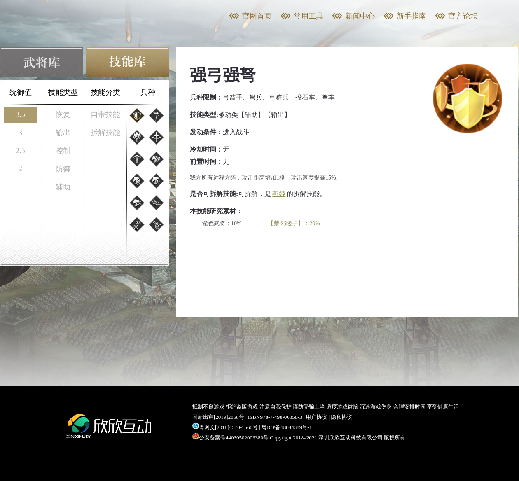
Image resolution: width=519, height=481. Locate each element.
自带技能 (105, 114)
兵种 (147, 92)
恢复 (63, 114)
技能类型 (63, 92)
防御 (63, 169)
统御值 (20, 92)
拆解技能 (105, 132)
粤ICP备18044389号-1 (287, 427)
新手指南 (411, 16)
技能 (127, 62)
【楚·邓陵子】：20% (294, 223)
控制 (63, 151)
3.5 (20, 114)
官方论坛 (463, 16)
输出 (63, 132)
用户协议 (316, 417)
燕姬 (278, 193)
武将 (41, 62)
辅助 (63, 187)
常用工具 (308, 16)
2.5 (20, 151)
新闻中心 (360, 16)
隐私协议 (341, 417)
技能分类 (105, 92)
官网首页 (257, 16)
